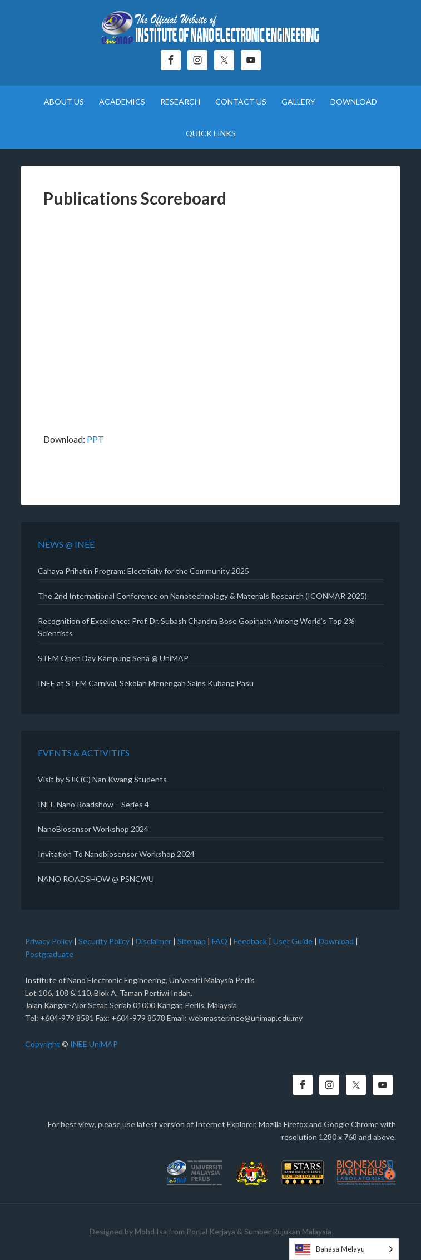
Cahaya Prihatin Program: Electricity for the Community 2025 (143, 571)
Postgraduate (49, 954)
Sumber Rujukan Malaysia (287, 1231)
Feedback (250, 941)
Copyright (42, 1044)
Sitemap (191, 941)
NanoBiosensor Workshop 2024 (93, 829)
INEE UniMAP (94, 1044)
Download (336, 941)
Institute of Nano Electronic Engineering (210, 30)
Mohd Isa (151, 1231)
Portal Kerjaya (210, 1231)
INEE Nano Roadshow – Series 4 (93, 804)
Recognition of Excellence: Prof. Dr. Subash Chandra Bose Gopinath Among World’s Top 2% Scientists (196, 627)
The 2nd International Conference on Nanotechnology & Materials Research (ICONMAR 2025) (202, 596)
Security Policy (104, 941)
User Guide (293, 941)
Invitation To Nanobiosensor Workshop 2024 (116, 854)
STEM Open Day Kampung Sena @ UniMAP (113, 658)
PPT (95, 439)
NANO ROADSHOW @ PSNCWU (96, 879)
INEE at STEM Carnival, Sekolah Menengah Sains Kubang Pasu (146, 683)
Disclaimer (153, 941)
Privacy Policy (48, 941)
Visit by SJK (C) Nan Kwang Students (102, 779)
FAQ (219, 941)
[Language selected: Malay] (344, 1249)
